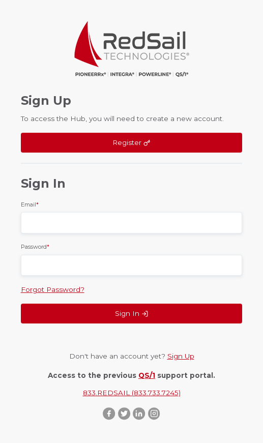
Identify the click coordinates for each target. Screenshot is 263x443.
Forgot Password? (52, 289)
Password (35, 246)
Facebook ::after (109, 413)
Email (30, 204)
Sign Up (180, 356)
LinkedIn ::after (139, 413)
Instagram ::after (154, 413)
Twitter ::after (124, 413)
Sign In (132, 313)
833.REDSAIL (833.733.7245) (132, 393)
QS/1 (146, 375)
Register (131, 142)
